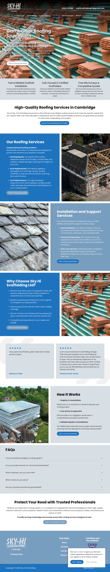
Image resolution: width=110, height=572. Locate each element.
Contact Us (87, 15)
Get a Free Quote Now (17, 63)
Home (64, 542)
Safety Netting (44, 15)
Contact (64, 551)
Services (21, 15)
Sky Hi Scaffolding (14, 7)
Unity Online (99, 568)
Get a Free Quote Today (55, 522)
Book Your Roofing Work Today (54, 123)
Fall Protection (68, 15)
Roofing (56, 15)
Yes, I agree (77, 562)
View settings (91, 562)
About (78, 15)
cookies (80, 552)
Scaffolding (31, 15)
